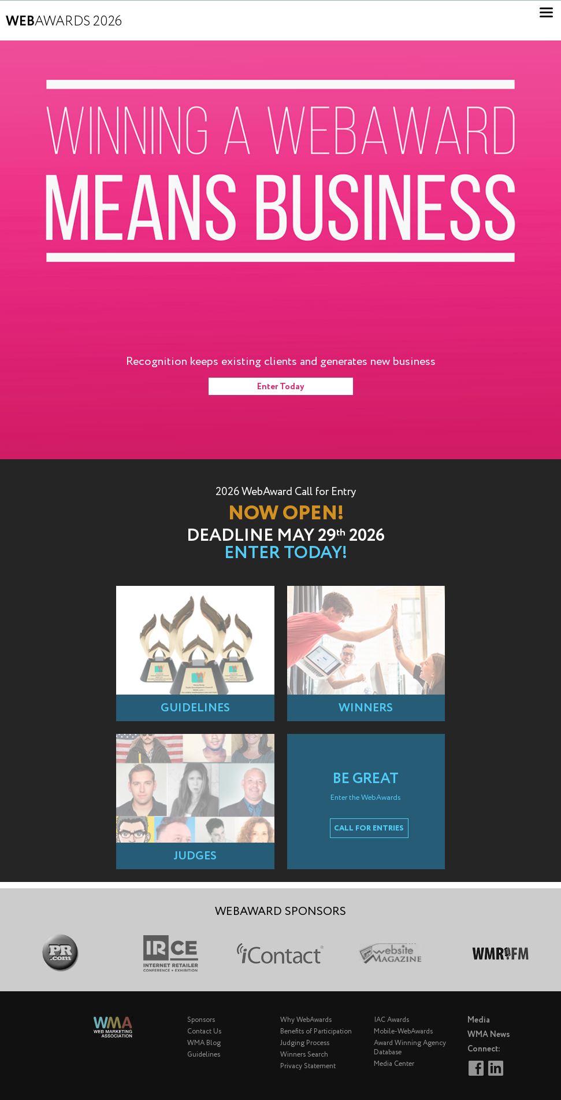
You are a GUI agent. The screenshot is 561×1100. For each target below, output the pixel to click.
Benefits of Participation (316, 1031)
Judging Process (304, 1043)
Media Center (394, 1064)
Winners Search (304, 1055)
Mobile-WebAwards (403, 1031)
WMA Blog (204, 1043)
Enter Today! (285, 553)
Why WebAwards (306, 1020)
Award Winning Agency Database (410, 1047)
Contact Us (204, 1031)
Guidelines (203, 1055)
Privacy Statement (308, 1066)
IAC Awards (391, 1020)
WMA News (488, 1034)
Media (478, 1020)
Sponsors (201, 1020)
